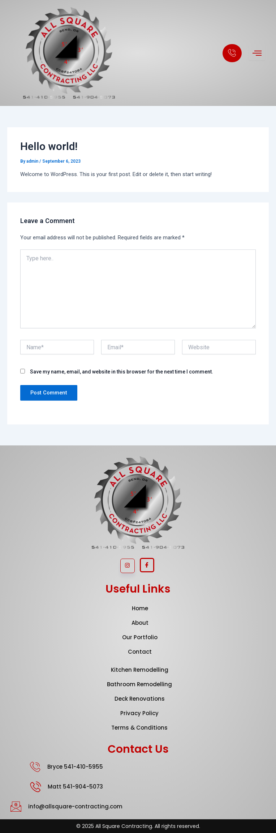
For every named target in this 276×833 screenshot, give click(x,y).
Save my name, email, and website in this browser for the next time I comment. (121, 372)
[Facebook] (147, 565)
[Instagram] (127, 566)
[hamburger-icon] (257, 53)
